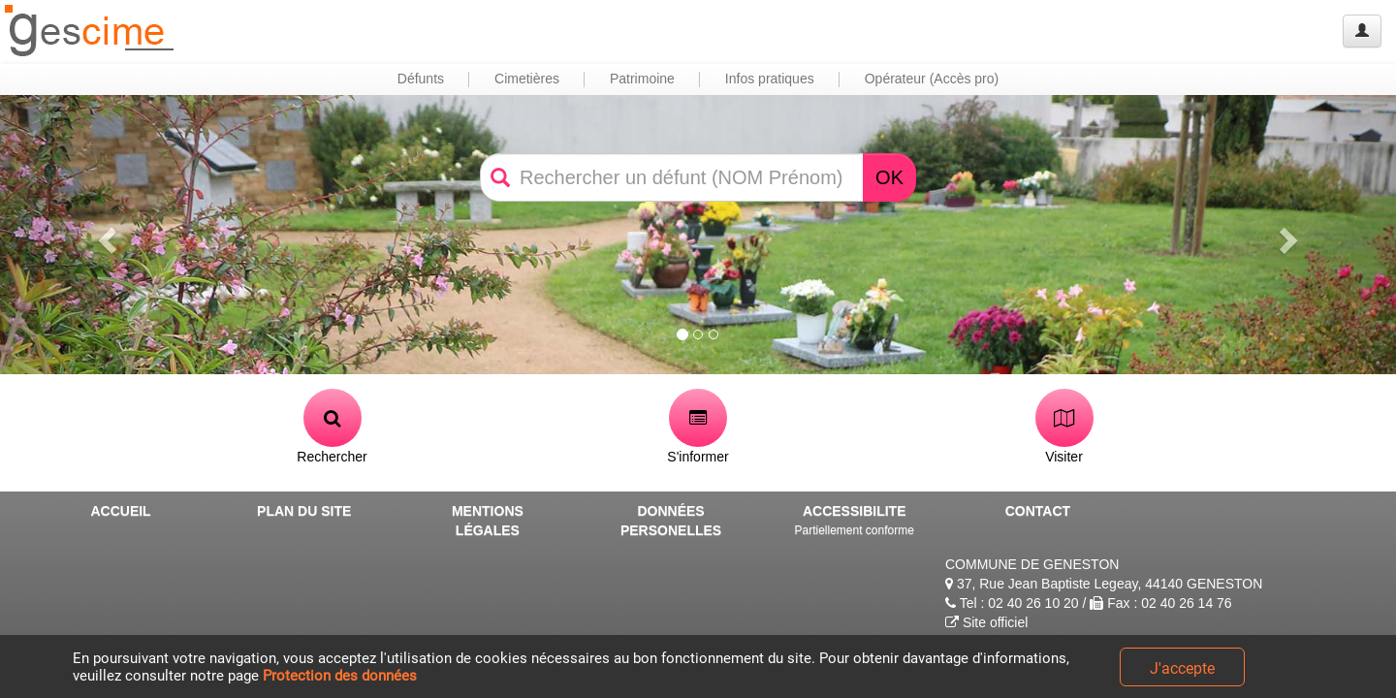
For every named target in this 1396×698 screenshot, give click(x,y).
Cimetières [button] (526, 78)
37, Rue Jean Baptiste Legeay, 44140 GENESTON (1103, 583)
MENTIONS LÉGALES (488, 520)
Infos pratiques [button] (769, 78)
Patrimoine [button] (642, 78)
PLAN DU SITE (304, 511)
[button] (104, 234)
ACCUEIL (120, 511)
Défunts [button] (420, 78)
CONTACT (1037, 511)
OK (889, 177)
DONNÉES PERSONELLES (670, 520)
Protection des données (340, 675)
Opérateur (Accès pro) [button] (932, 78)
